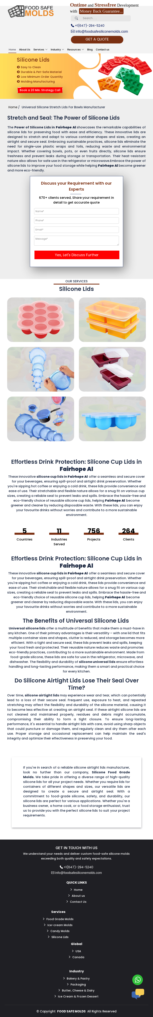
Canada (76, 957)
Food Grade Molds (58, 919)
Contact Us (76, 901)
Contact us (102, 49)
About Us (24, 49)
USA (76, 951)
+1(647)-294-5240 (87, 25)
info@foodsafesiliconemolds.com (99, 31)
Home (12, 49)
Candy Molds (58, 931)
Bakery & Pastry (76, 978)
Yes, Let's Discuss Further (77, 254)
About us (76, 895)
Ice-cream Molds (58, 925)
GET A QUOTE (97, 39)
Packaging (76, 984)
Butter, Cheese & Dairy (76, 990)
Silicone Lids (58, 937)
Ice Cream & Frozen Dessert (76, 996)
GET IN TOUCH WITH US (76, 848)
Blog (90, 49)
